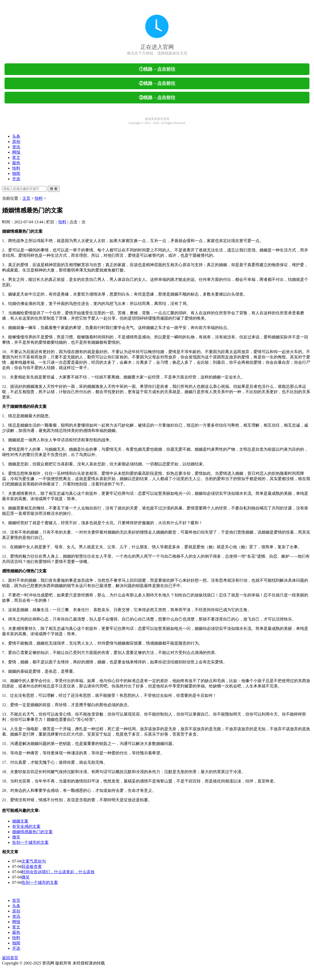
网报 (16, 152)
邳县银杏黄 (32, 866)
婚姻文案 (20, 821)
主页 (26, 198)
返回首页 (10, 958)
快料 (16, 168)
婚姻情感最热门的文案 (32, 832)
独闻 (16, 173)
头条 (16, 136)
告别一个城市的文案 (30, 842)
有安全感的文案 (26, 826)
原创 (16, 141)
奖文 (16, 157)
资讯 (16, 147)
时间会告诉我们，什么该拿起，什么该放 (58, 872)
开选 (16, 179)
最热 (16, 163)
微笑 (16, 837)
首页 (16, 900)
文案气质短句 (34, 861)
